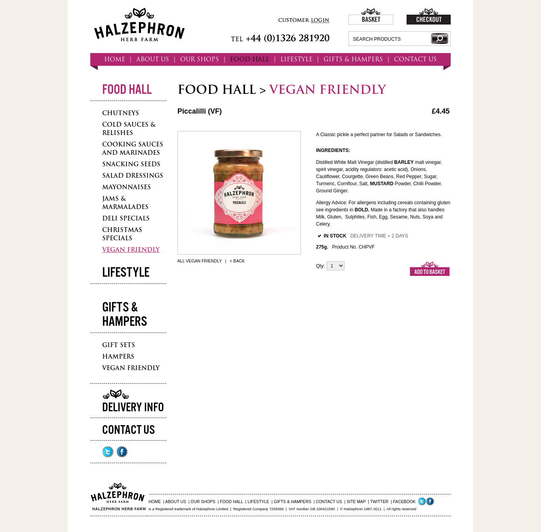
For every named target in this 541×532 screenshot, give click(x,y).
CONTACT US (415, 59)
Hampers (118, 356)
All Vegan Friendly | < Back (211, 260)
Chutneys (120, 113)
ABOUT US (152, 59)
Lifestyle (125, 272)
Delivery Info (133, 408)
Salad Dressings (132, 175)
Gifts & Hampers (124, 315)
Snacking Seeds (131, 164)
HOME (114, 59)
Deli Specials (126, 218)
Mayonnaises (126, 187)
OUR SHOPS (199, 59)
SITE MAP (356, 502)
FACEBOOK (404, 502)
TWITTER (379, 502)
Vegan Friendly (131, 249)
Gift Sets (118, 345)
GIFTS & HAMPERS (353, 59)
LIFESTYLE (296, 59)
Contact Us (128, 430)
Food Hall (127, 90)
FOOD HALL (249, 59)
